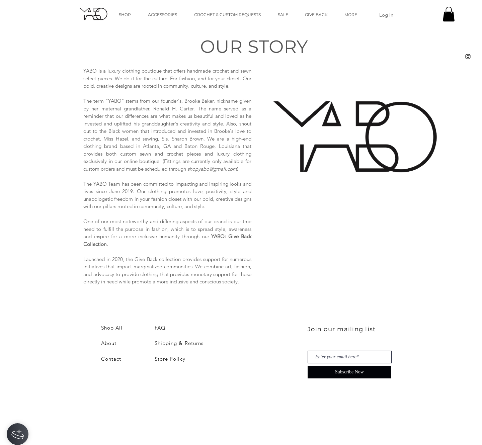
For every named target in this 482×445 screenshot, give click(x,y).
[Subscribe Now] (349, 372)
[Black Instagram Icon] (468, 56)
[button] (449, 14)
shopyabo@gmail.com (212, 169)
